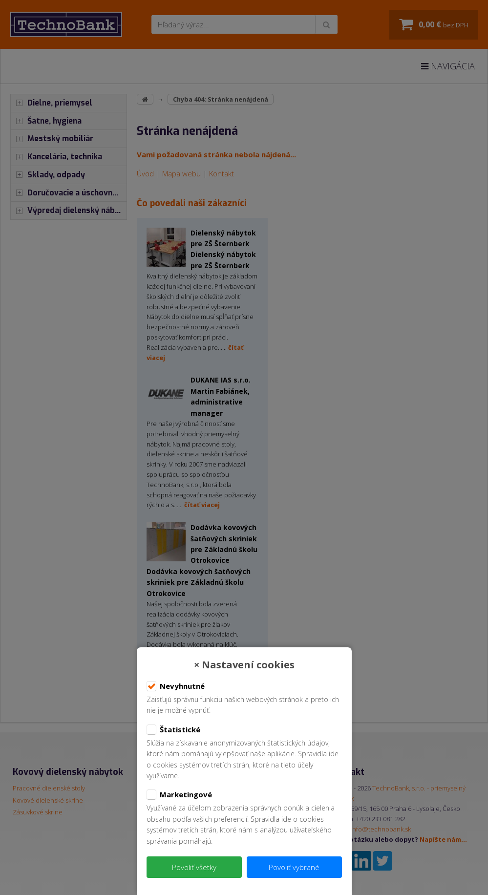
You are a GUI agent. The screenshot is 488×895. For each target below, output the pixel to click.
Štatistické (173, 730)
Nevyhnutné (176, 686)
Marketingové (179, 794)
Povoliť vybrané (294, 867)
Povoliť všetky (194, 867)
